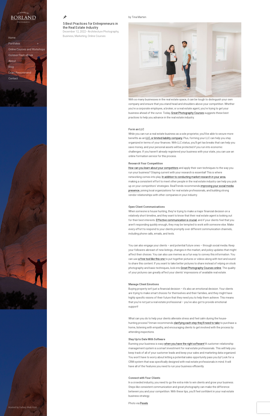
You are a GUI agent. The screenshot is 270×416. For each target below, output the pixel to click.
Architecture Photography (103, 31)
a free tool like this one (151, 258)
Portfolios (14, 43)
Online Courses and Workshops (23, 49)
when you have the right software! (184, 343)
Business (68, 36)
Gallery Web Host (28, 407)
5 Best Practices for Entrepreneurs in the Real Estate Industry (90, 25)
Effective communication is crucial (176, 220)
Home (12, 37)
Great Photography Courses (187, 112)
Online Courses (97, 36)
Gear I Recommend (19, 72)
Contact (13, 78)
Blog (11, 66)
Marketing (81, 36)
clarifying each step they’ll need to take (197, 322)
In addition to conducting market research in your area (193, 176)
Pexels (144, 403)
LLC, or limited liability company (164, 138)
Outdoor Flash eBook (20, 55)
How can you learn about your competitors (153, 167)
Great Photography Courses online (201, 267)
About (12, 60)
